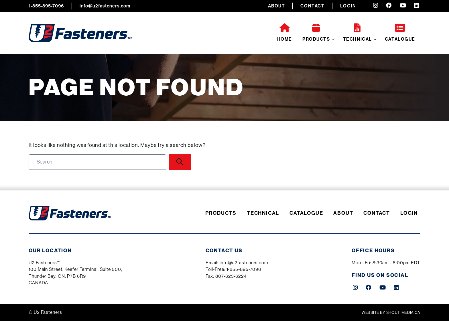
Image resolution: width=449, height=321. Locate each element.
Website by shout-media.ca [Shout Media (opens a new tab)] (391, 312)
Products (316, 32)
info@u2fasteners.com (105, 6)
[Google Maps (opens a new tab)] (75, 273)
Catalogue (400, 32)
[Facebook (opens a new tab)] (389, 6)
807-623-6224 (231, 276)
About (276, 6)
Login (348, 6)
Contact (312, 6)
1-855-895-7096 (46, 6)
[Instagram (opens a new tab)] (375, 6)
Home (284, 32)
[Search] (180, 162)
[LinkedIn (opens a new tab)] (416, 6)
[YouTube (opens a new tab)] (402, 6)
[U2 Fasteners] (80, 33)
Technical (357, 32)
